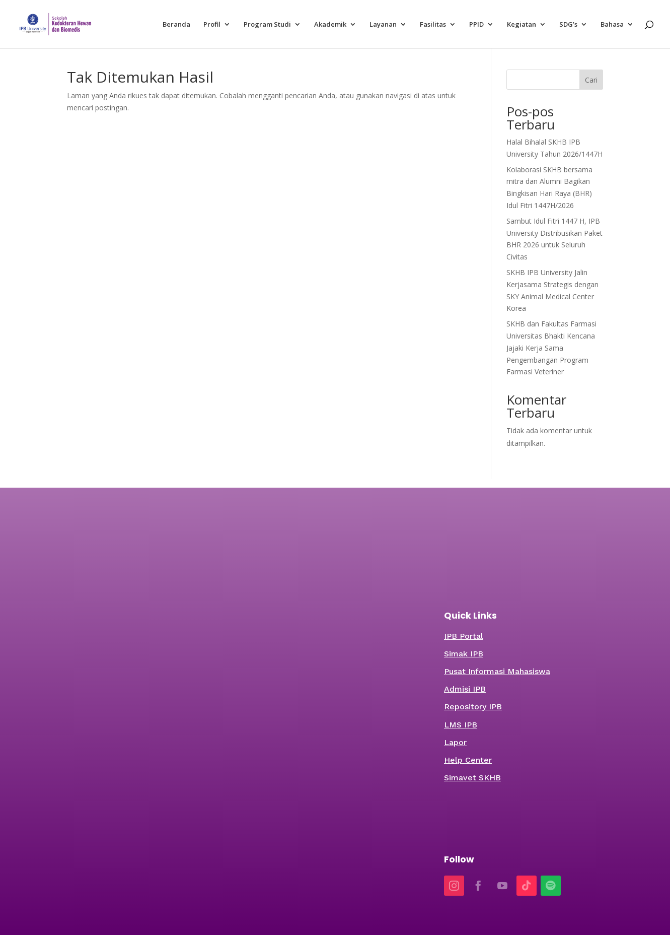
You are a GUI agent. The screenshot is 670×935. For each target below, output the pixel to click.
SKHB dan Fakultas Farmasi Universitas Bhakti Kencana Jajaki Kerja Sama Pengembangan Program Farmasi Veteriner (551, 347)
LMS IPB (460, 724)
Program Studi (267, 25)
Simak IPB (463, 653)
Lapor (455, 742)
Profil (211, 25)
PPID (476, 25)
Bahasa (612, 25)
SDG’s (568, 25)
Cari (591, 80)
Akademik (330, 25)
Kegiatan (521, 25)
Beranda (176, 25)
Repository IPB (473, 706)
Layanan (383, 25)
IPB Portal (463, 636)
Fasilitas (433, 25)
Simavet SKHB (472, 777)
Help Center (468, 760)
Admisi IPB (465, 689)
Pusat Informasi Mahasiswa (497, 671)
